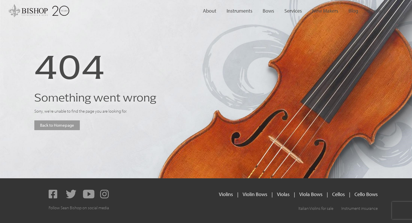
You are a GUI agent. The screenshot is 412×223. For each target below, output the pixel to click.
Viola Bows (310, 194)
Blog (353, 10)
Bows (268, 10)
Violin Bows (255, 194)
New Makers (325, 10)
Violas (283, 194)
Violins (226, 194)
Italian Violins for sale (315, 208)
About (209, 10)
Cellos (338, 194)
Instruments (239, 10)
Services (293, 10)
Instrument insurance (359, 208)
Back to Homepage (57, 125)
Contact (377, 10)
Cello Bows (366, 194)
